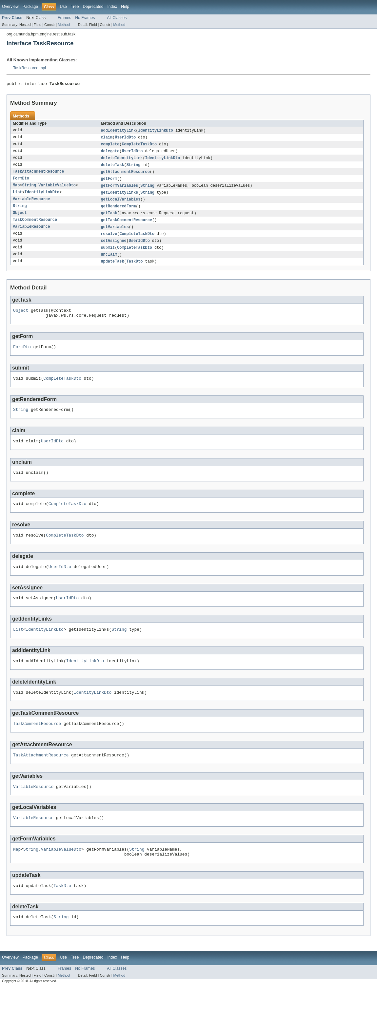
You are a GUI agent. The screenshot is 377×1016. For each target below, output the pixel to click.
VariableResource (31, 203)
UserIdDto (125, 138)
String (134, 167)
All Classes (117, 17)
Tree (75, 6)
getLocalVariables (121, 203)
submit (108, 254)
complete (110, 146)
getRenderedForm (118, 211)
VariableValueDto (57, 189)
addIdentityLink (118, 131)
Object (20, 218)
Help (125, 6)
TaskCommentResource (35, 225)
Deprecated (93, 6)
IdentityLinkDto (155, 131)
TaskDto (135, 268)
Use (63, 6)
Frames (64, 17)
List (17, 196)
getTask (109, 218)
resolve (109, 240)
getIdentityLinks (119, 196)
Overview (10, 6)
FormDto (21, 182)
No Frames (85, 17)
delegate (110, 153)
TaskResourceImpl (29, 68)
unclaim (109, 261)
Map (16, 189)
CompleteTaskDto (139, 146)
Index (112, 6)
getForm (109, 182)
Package (30, 6)
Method (63, 25)
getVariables (115, 232)
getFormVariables (119, 189)
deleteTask (112, 167)
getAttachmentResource (125, 175)
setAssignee (114, 247)
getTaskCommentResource (126, 225)
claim (107, 138)
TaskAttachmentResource (38, 175)
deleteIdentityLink (122, 160)
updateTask (112, 268)
